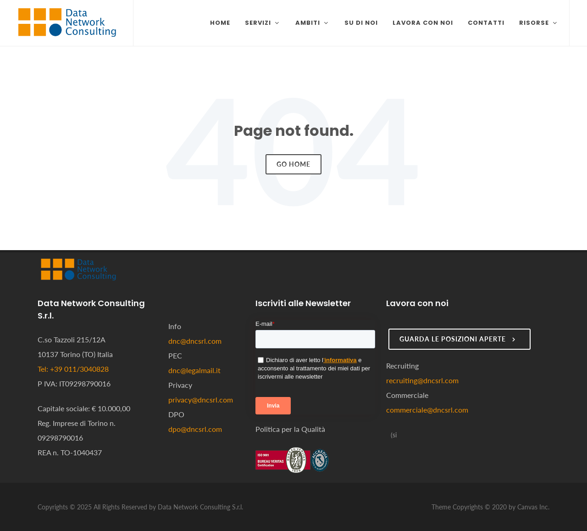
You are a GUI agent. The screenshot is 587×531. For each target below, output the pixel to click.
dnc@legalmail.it (194, 370)
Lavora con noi (423, 22)
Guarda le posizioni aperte (458, 339)
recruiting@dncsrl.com (422, 380)
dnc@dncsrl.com (195, 340)
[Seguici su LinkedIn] (393, 435)
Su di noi (361, 22)
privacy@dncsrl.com (200, 399)
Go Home (293, 164)
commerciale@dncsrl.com (427, 409)
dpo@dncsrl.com (195, 429)
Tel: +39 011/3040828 (73, 368)
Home (220, 22)
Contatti (486, 22)
